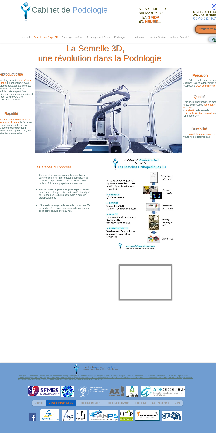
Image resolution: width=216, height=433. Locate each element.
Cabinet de (71, 9)
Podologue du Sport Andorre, (145, 376)
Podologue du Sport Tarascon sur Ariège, (54, 376)
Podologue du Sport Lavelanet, (122, 376)
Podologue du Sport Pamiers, (99, 376)
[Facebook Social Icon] (32, 417)
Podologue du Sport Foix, (78, 376)
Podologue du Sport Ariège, (28, 376)
